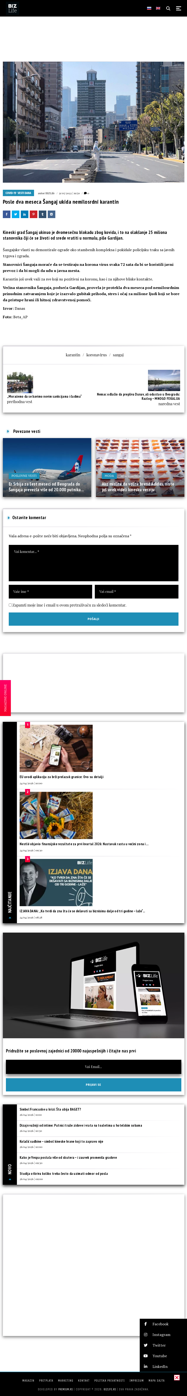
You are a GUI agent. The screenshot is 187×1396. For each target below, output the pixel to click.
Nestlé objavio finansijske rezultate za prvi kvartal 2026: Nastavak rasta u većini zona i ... (84, 844)
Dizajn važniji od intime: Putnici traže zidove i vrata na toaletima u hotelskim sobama (81, 1125)
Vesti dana (24, 193)
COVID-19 (11, 193)
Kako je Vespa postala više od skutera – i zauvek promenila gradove (68, 1157)
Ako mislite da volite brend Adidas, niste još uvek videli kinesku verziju (138, 486)
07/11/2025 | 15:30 (131, 476)
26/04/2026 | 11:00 (31, 1114)
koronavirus (96, 354)
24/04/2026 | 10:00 (31, 783)
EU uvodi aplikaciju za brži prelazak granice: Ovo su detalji (61, 777)
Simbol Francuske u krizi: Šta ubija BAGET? (50, 1109)
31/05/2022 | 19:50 (69, 193)
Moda (109, 476)
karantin (73, 354)
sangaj (118, 354)
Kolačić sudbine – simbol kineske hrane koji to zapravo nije (61, 1141)
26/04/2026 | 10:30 (31, 1131)
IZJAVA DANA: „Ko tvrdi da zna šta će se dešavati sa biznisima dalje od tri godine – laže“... (82, 911)
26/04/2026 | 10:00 (31, 1147)
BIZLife (50, 193)
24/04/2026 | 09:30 (31, 850)
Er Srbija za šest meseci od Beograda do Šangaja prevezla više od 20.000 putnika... (46, 486)
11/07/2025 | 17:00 (53, 476)
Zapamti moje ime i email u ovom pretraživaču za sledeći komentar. (69, 605)
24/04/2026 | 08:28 (31, 917)
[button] (163, 1324)
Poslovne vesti (24, 476)
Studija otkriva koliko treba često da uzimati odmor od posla (64, 1173)
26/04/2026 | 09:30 (31, 1163)
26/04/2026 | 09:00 (31, 1179)
